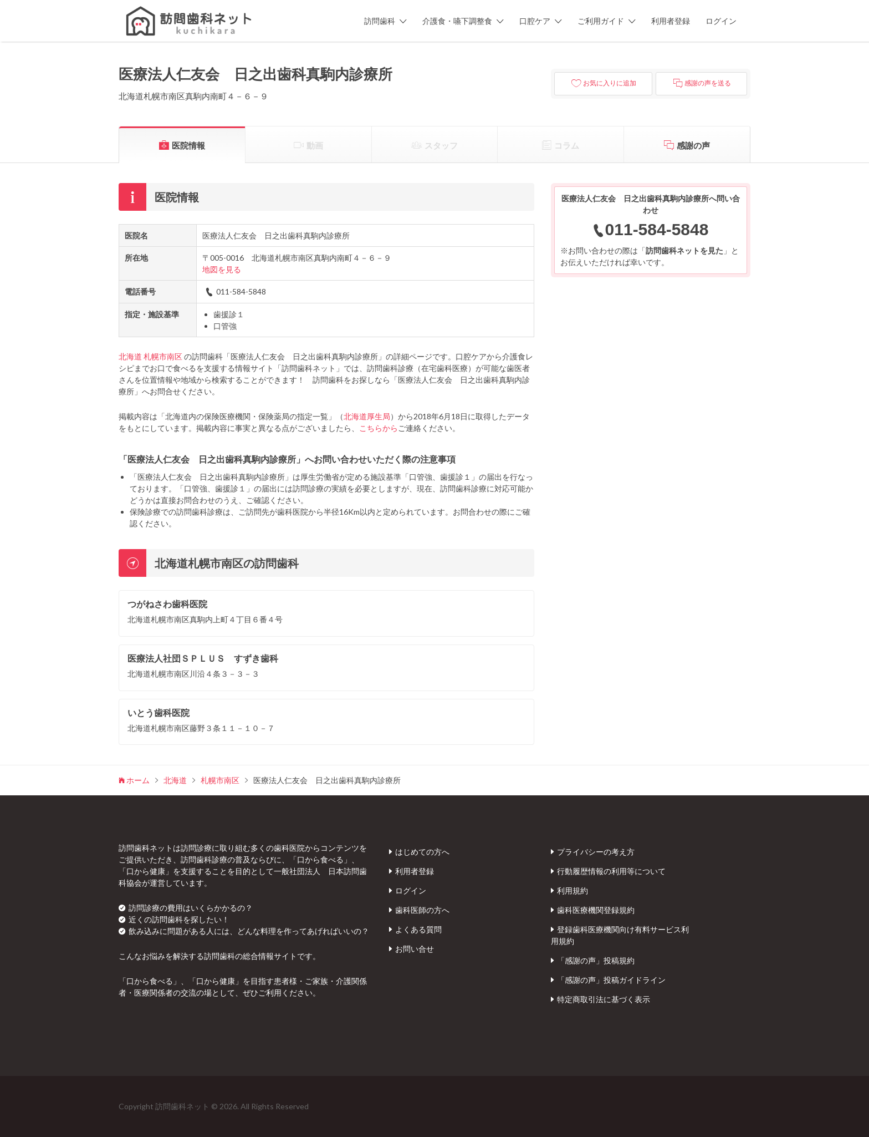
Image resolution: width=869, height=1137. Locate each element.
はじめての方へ (422, 851)
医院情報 (188, 145)
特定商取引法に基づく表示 (603, 999)
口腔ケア (534, 21)
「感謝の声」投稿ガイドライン (611, 979)
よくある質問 (418, 929)
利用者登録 (670, 21)
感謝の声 (693, 145)
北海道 (130, 356)
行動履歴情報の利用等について (611, 871)
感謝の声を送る (707, 83)
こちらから (378, 428)
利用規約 (572, 890)
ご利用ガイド (600, 21)
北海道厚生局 (367, 416)
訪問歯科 (379, 21)
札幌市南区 (163, 356)
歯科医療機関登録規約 (596, 910)
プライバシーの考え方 (596, 851)
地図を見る (221, 269)
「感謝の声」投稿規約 (596, 960)
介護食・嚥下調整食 (457, 21)
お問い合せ (414, 948)
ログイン (721, 21)
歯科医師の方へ (422, 910)
